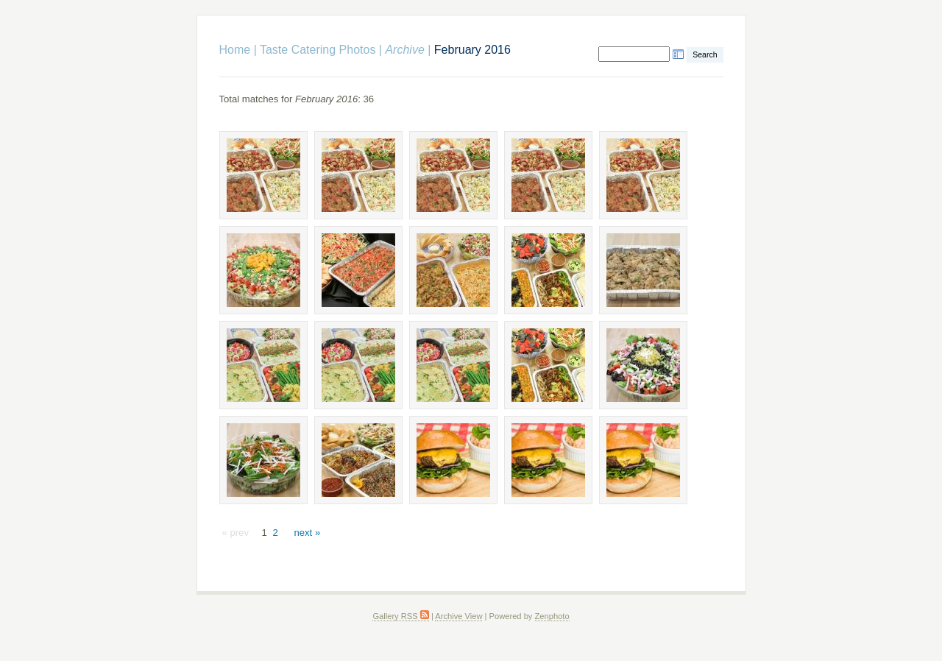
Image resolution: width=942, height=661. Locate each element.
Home (235, 49)
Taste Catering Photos (317, 49)
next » (307, 532)
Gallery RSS (400, 616)
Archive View (458, 616)
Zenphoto (552, 616)
